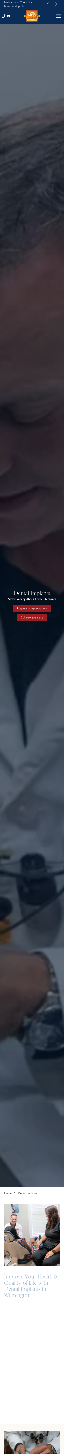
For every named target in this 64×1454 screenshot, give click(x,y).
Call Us (3, 16)
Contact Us (8, 16)
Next (56, 4)
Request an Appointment (32, 608)
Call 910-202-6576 (32, 617)
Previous (48, 4)
